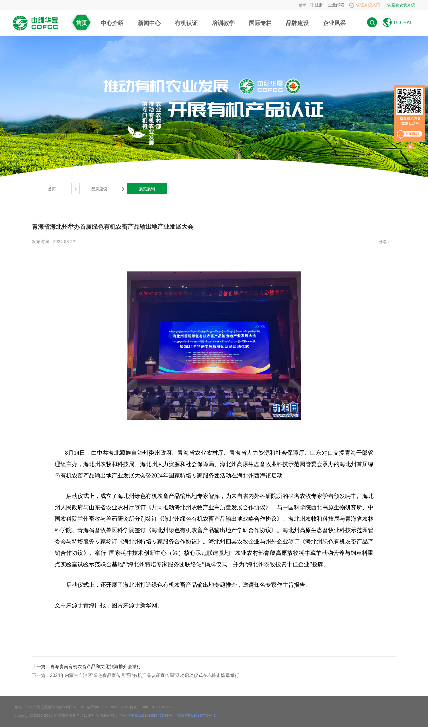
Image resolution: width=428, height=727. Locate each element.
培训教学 (223, 23)
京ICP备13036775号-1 (196, 716)
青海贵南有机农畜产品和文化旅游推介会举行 (86, 666)
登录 (302, 5)
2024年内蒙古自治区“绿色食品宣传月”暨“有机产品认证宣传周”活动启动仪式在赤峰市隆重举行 (135, 675)
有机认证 (186, 23)
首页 (81, 23)
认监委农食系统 (401, 5)
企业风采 (334, 23)
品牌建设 (297, 23)
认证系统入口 (368, 5)
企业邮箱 (336, 5)
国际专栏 (260, 23)
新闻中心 (149, 23)
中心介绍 (112, 23)
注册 (319, 5)
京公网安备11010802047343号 (145, 716)
